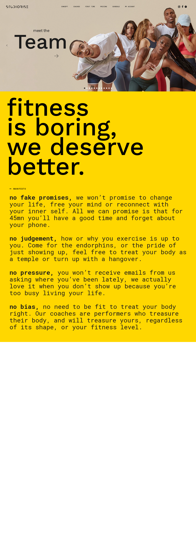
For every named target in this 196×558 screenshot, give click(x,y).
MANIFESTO (19, 189)
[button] (98, 189)
